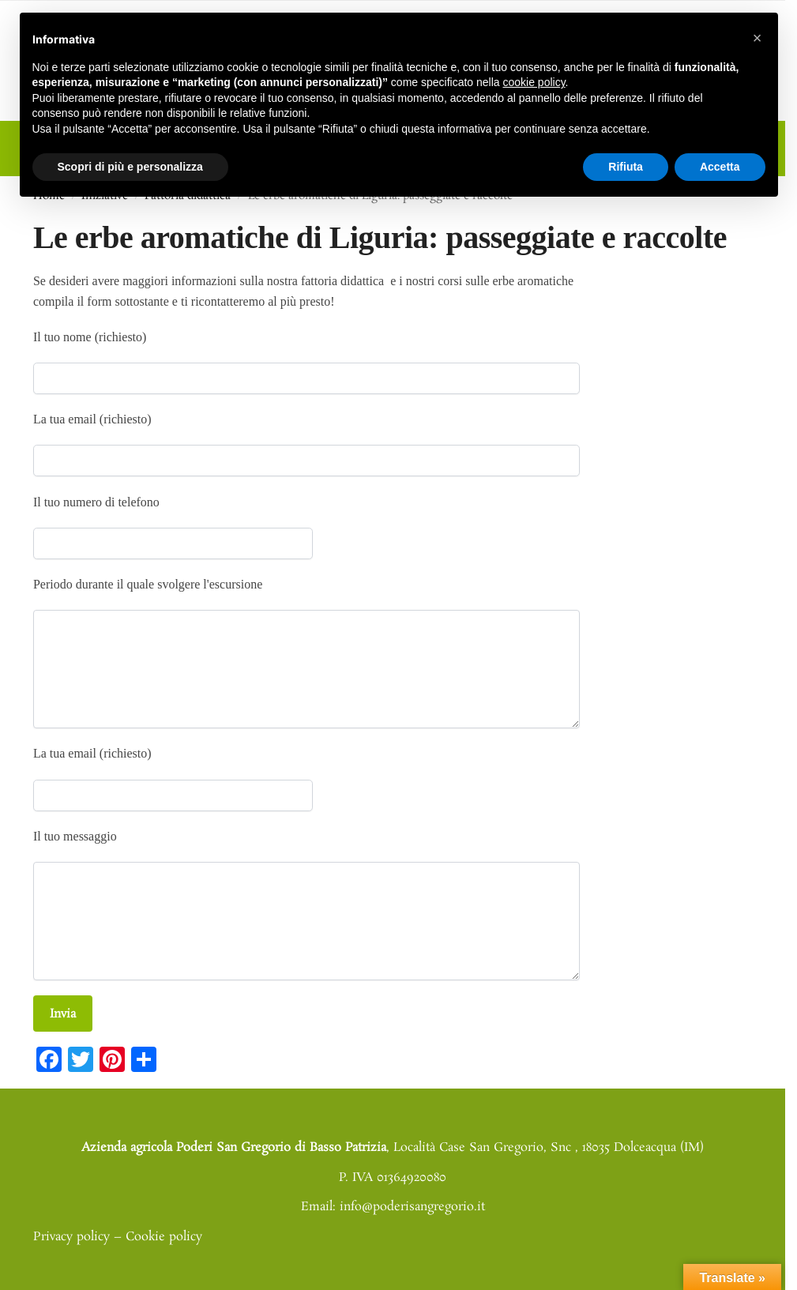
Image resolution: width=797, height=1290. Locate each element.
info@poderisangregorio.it (412, 1200)
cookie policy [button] (533, 82)
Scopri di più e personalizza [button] (130, 166)
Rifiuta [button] (625, 166)
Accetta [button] (720, 166)
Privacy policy (71, 1229)
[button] (757, 38)
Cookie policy (164, 1229)
